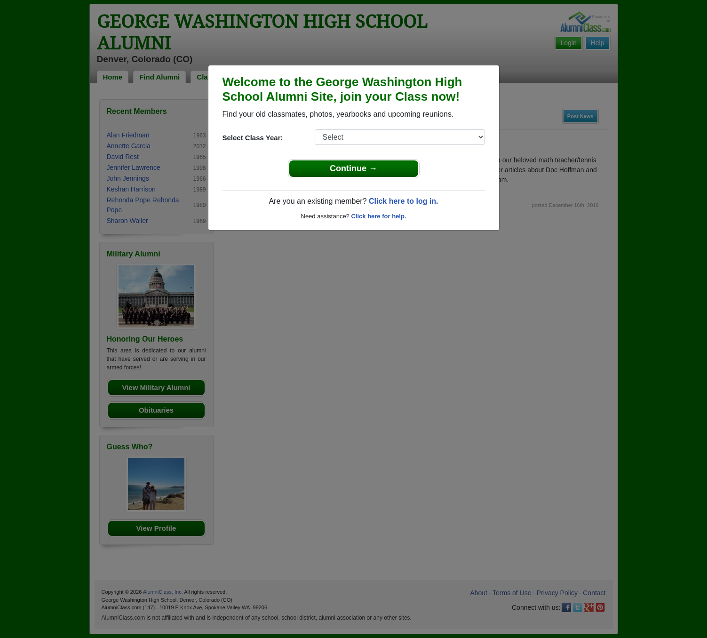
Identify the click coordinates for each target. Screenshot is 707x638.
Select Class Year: (252, 138)
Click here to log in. (403, 201)
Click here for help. (378, 216)
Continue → (353, 168)
